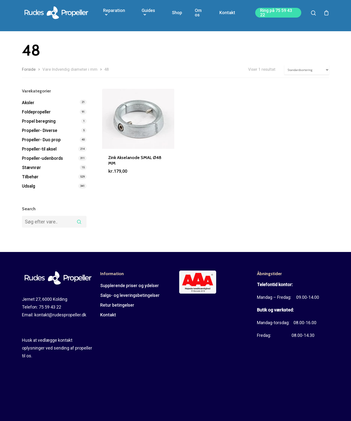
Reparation (114, 15)
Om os (198, 15)
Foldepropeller (36, 111)
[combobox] (54, 222)
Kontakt (227, 15)
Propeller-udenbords (42, 158)
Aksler (28, 102)
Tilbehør (30, 176)
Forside (29, 69)
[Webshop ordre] (306, 70)
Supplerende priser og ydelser (129, 285)
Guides (148, 15)
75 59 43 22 (50, 307)
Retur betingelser (117, 305)
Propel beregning (39, 121)
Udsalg (28, 186)
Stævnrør (31, 167)
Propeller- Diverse (39, 130)
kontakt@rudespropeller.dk (60, 314)
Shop (177, 15)
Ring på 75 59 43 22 (276, 15)
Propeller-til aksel (39, 148)
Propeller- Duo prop (41, 139)
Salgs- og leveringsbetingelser (130, 295)
